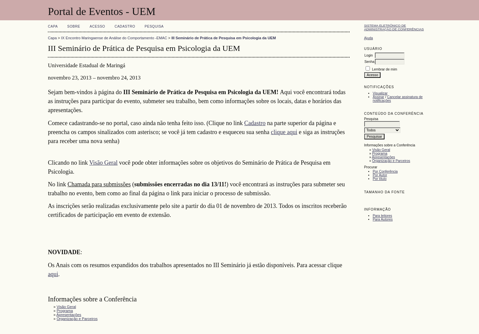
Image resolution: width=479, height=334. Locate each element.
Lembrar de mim (384, 69)
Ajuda (368, 38)
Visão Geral (381, 150)
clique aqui (284, 132)
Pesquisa (154, 26)
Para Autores (383, 219)
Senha (369, 62)
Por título (380, 179)
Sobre (73, 26)
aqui (53, 274)
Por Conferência (385, 171)
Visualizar (380, 93)
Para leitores (382, 216)
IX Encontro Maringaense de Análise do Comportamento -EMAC (114, 38)
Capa (53, 26)
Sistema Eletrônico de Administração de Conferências (394, 27)
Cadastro (124, 26)
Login (368, 55)
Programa (380, 153)
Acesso (97, 26)
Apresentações (383, 157)
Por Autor (380, 175)
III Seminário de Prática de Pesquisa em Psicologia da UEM (223, 38)
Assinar (378, 97)
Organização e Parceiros (391, 161)
